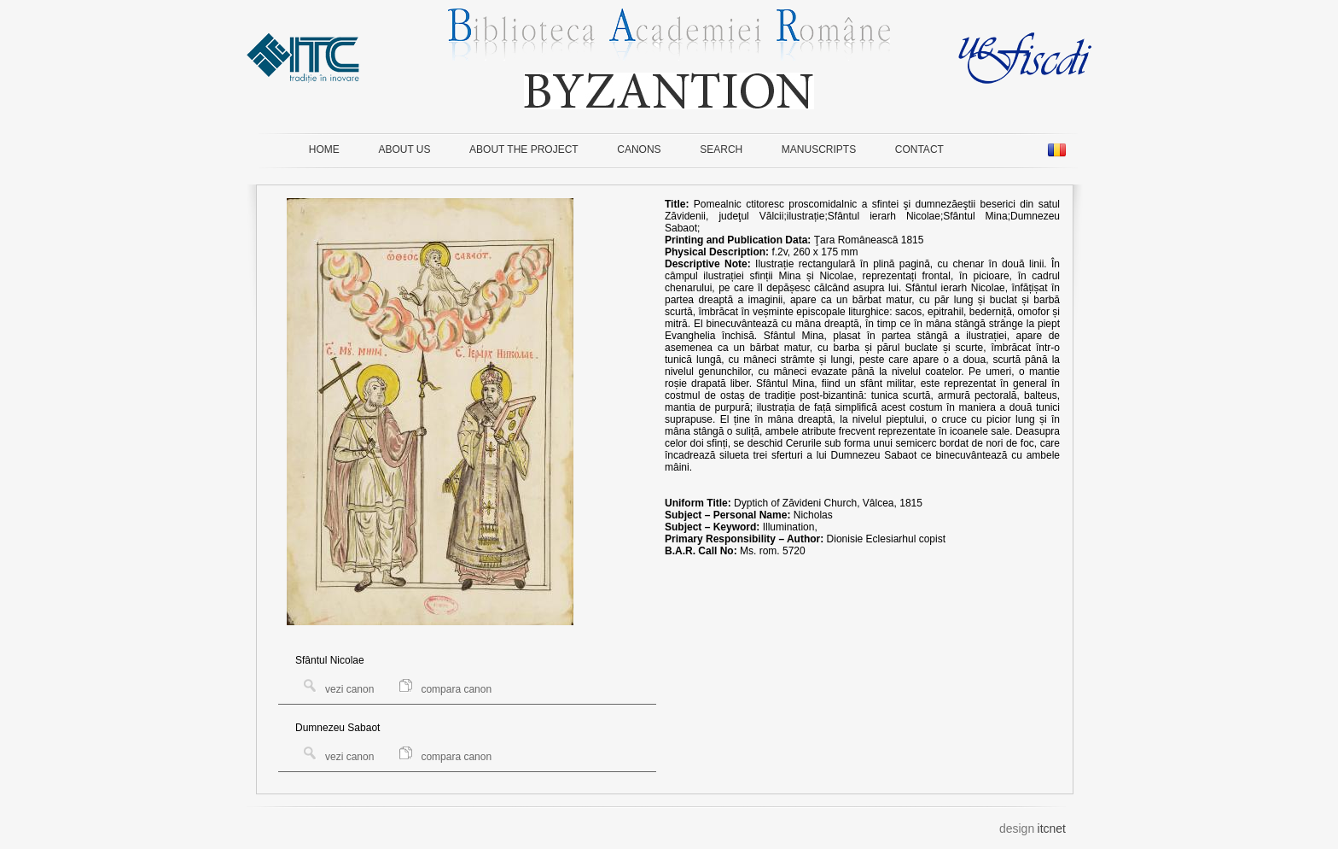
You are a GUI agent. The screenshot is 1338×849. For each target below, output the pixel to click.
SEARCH (721, 149)
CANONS (638, 149)
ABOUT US (404, 149)
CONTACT (919, 149)
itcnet (1052, 828)
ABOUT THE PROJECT (524, 149)
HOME (324, 149)
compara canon (445, 689)
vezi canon (339, 689)
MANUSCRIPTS (819, 149)
